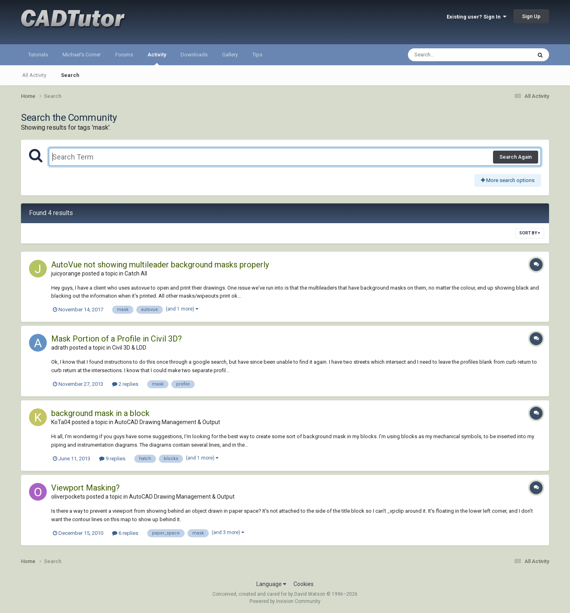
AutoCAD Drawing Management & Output (167, 422)
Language (271, 584)
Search (70, 75)
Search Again (515, 157)
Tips (257, 55)
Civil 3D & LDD (129, 347)
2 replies (125, 384)
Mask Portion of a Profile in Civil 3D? (116, 339)
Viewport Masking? (85, 488)
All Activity (34, 75)
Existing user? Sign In (476, 17)
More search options (508, 180)
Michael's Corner (81, 55)
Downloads (194, 55)
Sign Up (531, 16)
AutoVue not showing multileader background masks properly (160, 264)
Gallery (230, 55)
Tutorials (38, 55)
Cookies (303, 584)
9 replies (112, 459)
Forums (124, 55)
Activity (157, 58)
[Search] (449, 54)
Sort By (529, 233)
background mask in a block (100, 413)
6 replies (125, 533)
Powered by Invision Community (285, 601)
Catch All (136, 273)
